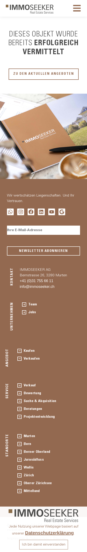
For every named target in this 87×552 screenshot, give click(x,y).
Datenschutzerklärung (49, 532)
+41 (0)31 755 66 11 (36, 281)
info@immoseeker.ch (37, 287)
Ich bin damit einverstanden (43, 544)
